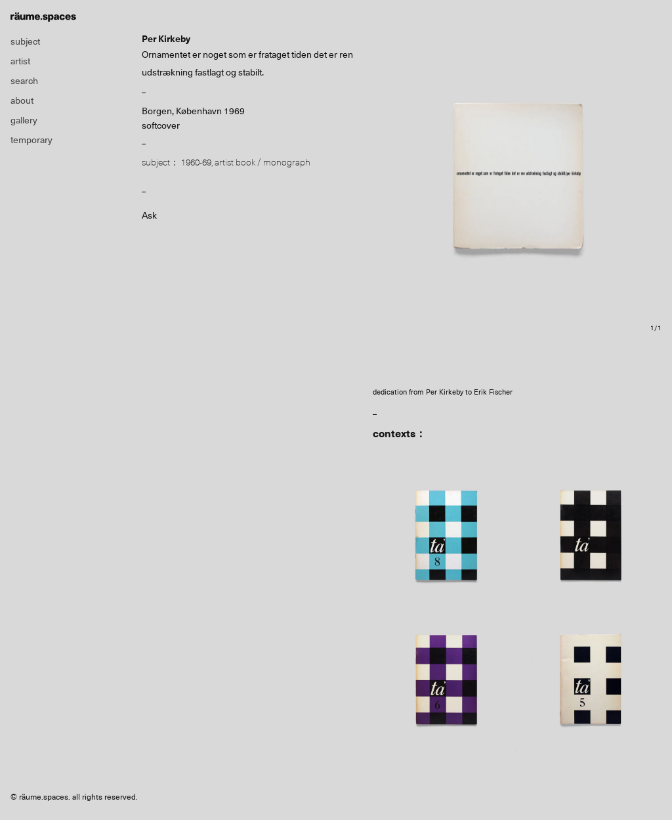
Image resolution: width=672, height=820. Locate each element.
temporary (31, 140)
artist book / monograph (262, 162)
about (21, 100)
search (24, 81)
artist (20, 61)
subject (25, 41)
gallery (23, 120)
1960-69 (196, 162)
